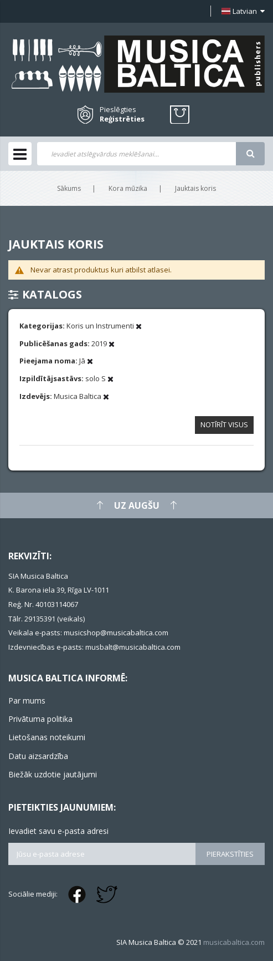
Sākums (69, 188)
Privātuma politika (40, 719)
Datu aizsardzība (38, 756)
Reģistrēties (122, 119)
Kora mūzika (128, 188)
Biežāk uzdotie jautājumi (52, 774)
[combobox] (136, 153)
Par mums (26, 700)
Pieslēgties (118, 109)
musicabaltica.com (234, 942)
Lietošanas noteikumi (46, 737)
